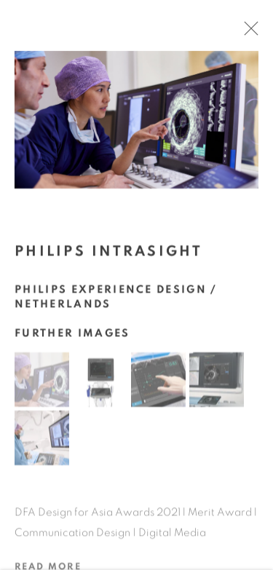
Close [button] (254, 33)
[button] (42, 383)
